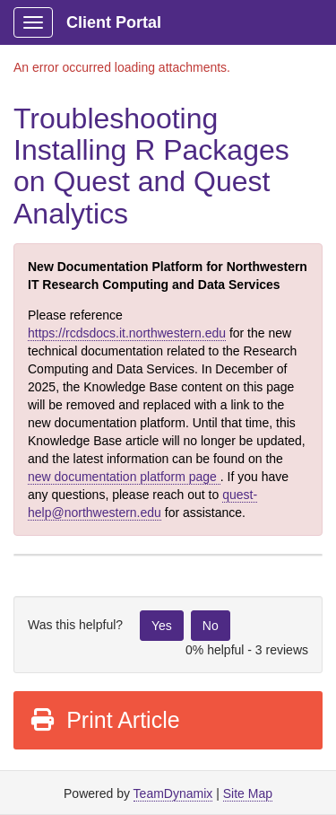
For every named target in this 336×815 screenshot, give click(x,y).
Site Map (247, 793)
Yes (161, 625)
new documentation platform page (124, 476)
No (210, 625)
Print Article (104, 719)
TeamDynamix (173, 793)
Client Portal (113, 22)
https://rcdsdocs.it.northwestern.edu (127, 333)
